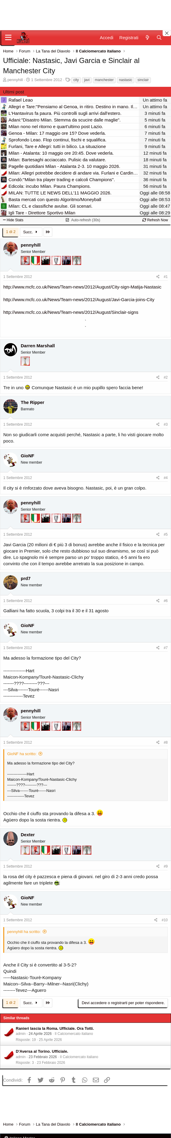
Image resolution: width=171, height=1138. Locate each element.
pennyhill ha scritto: (24, 931)
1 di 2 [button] (11, 231)
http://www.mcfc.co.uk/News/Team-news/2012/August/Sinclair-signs (70, 312)
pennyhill (15, 79)
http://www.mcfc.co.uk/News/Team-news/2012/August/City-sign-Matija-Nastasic (82, 286)
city (76, 80)
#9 (166, 866)
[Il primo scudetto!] (36, 263)
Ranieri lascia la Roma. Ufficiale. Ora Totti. (55, 1028)
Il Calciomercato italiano (74, 1034)
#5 (166, 534)
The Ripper (32, 402)
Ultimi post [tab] (13, 91)
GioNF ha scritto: (22, 754)
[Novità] (147, 37)
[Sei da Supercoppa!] (76, 263)
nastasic (125, 80)
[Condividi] (158, 276)
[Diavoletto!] (26, 263)
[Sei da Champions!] (57, 263)
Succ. (31, 232)
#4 (166, 478)
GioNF (27, 455)
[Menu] (8, 37)
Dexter (28, 834)
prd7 (26, 578)
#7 (166, 648)
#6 (166, 601)
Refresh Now (155, 220)
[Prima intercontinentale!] (25, 364)
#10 (165, 920)
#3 (166, 424)
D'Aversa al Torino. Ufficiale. (42, 1051)
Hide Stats (13, 220)
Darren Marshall (38, 345)
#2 (166, 377)
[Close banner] (167, 33)
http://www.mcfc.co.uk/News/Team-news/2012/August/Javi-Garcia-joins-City (78, 299)
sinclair (143, 80)
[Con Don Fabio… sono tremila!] (67, 263)
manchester (104, 80)
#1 (166, 277)
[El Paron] (46, 263)
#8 (166, 742)
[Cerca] (159, 37)
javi (87, 80)
